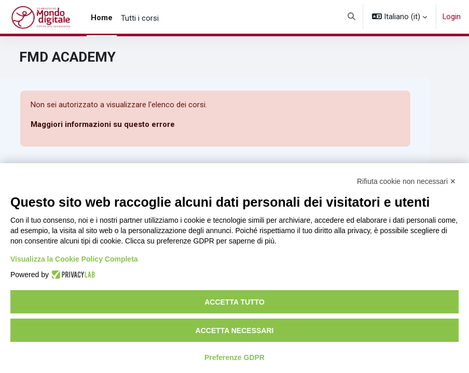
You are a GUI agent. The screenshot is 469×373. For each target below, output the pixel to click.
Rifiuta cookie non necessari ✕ (406, 181)
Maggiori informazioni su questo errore (103, 124)
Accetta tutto (234, 302)
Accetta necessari (235, 330)
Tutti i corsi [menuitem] (140, 18)
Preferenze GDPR (234, 357)
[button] (351, 17)
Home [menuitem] (102, 17)
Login (452, 16)
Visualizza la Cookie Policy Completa (74, 259)
